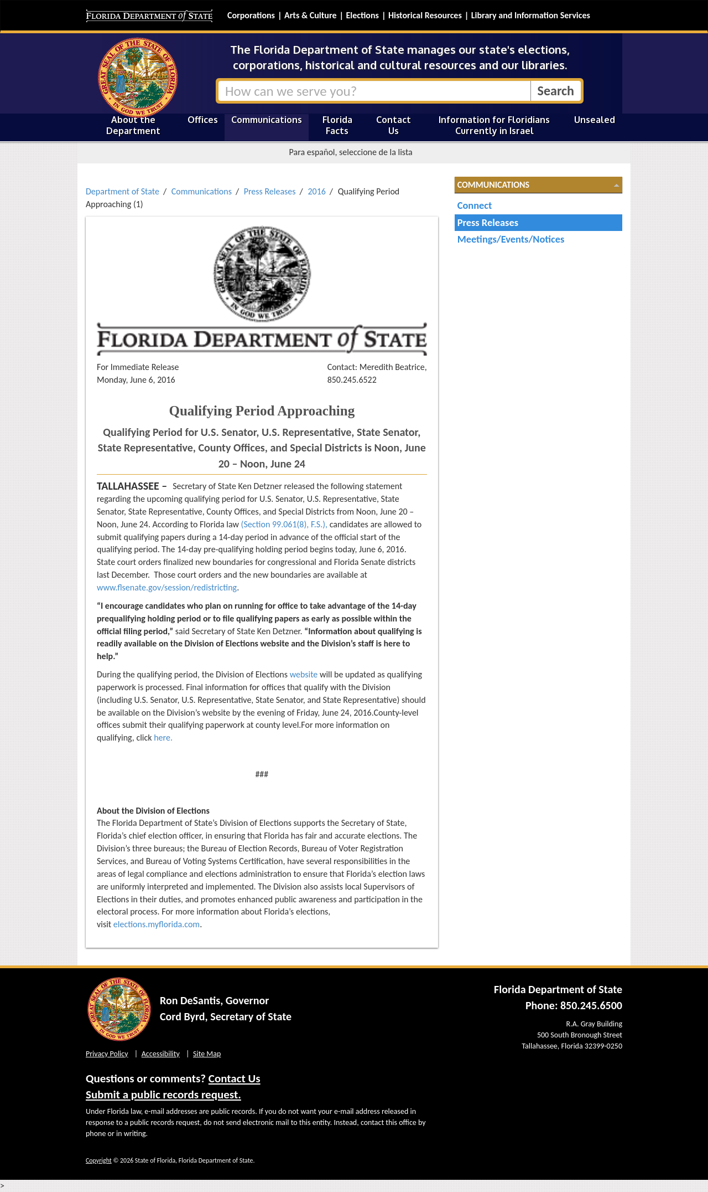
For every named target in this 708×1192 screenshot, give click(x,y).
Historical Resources (425, 15)
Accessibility (161, 1054)
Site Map (207, 1054)
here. (163, 737)
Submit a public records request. (163, 1094)
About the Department (133, 125)
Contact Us (393, 125)
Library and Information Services (530, 15)
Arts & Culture (310, 15)
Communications (266, 119)
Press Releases (270, 191)
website (304, 674)
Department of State (122, 191)
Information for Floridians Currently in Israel (494, 125)
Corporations (251, 15)
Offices (203, 119)
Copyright (99, 1160)
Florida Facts (337, 125)
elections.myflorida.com (156, 924)
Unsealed (594, 119)
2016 (316, 191)
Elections (362, 15)
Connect (474, 205)
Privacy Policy (107, 1054)
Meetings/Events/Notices (511, 239)
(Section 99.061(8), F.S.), (284, 524)
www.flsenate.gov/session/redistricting (167, 587)
